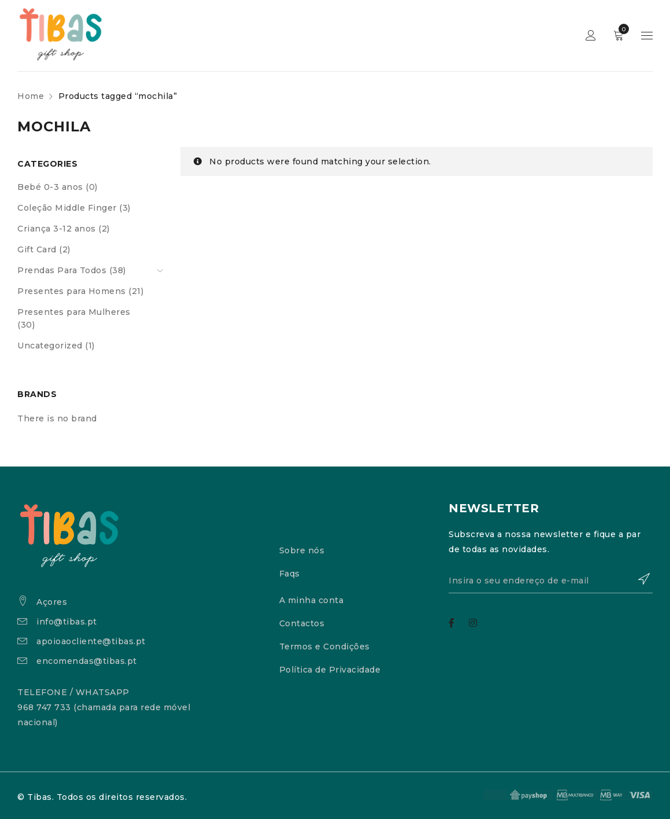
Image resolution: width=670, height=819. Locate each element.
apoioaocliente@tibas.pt (91, 641)
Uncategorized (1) (56, 345)
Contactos (302, 623)
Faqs (289, 573)
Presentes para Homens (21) (80, 291)
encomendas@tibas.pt (86, 661)
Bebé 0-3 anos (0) (57, 187)
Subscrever (638, 578)
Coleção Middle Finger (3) (74, 208)
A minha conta (311, 600)
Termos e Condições (324, 646)
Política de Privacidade (330, 669)
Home (30, 96)
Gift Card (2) (44, 249)
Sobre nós (302, 550)
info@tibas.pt (66, 621)
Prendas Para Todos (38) (71, 270)
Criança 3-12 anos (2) (63, 228)
